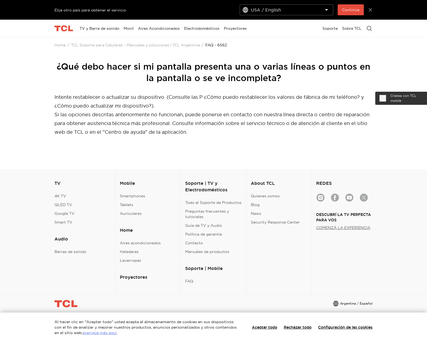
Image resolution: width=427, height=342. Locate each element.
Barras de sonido (70, 251)
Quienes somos (265, 196)
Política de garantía (203, 234)
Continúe (350, 9)
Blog (255, 204)
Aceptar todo (264, 327)
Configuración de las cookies (345, 327)
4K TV (60, 196)
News (256, 213)
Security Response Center (275, 222)
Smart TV (63, 222)
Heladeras (129, 251)
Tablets (126, 204)
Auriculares (131, 213)
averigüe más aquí (100, 332)
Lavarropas (130, 260)
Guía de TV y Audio (203, 225)
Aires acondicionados (140, 242)
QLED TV (63, 204)
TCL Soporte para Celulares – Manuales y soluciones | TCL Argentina (135, 45)
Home (60, 45)
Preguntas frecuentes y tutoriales (207, 214)
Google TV (64, 213)
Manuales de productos (207, 251)
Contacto (194, 242)
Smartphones (132, 196)
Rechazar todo (298, 327)
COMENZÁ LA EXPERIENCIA (343, 227)
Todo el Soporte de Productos (213, 202)
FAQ (189, 281)
